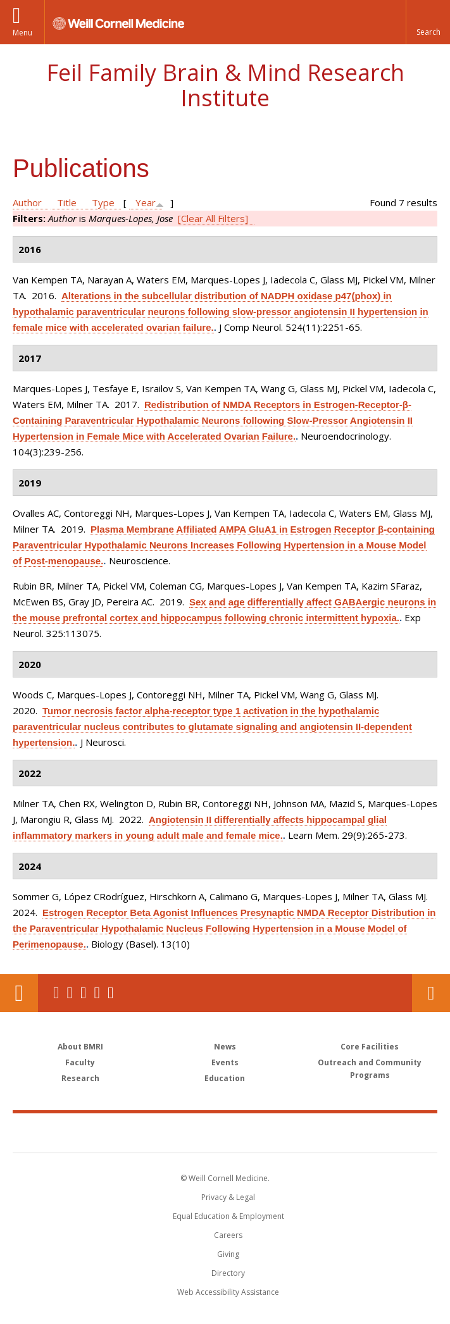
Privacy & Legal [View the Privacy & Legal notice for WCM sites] (228, 1197)
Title (67, 202)
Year (145, 202)
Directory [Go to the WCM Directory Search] (228, 1273)
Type (103, 202)
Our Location (19, 993)
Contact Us (431, 993)
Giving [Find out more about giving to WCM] (228, 1254)
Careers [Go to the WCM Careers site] (228, 1235)
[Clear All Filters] (213, 218)
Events (225, 1062)
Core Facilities (370, 1046)
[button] (428, 22)
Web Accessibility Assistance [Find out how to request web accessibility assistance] (228, 1292)
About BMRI (80, 1046)
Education (224, 1078)
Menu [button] (22, 32)
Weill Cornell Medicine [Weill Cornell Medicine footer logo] (151, 1132)
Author (27, 202)
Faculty (80, 1062)
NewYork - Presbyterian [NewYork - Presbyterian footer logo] (312, 1132)
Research (80, 1078)
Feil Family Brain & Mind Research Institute (225, 85)
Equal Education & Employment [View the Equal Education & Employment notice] (228, 1216)
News (225, 1046)
